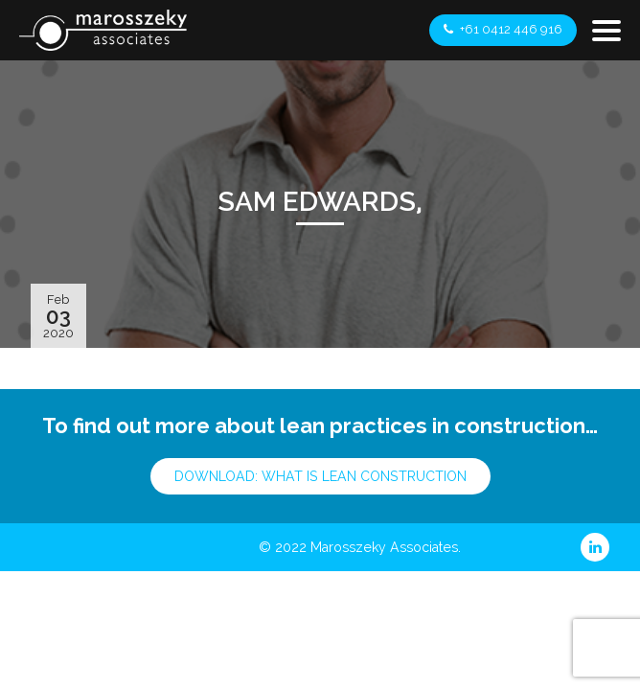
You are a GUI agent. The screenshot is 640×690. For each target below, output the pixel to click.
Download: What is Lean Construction (320, 476)
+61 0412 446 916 (503, 29)
